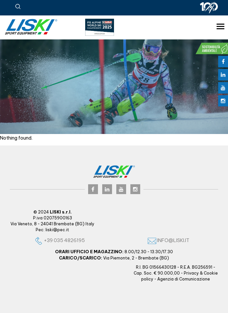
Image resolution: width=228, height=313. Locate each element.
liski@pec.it (57, 229)
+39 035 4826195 (59, 240)
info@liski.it (168, 240)
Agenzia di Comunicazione (183, 279)
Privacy (191, 273)
